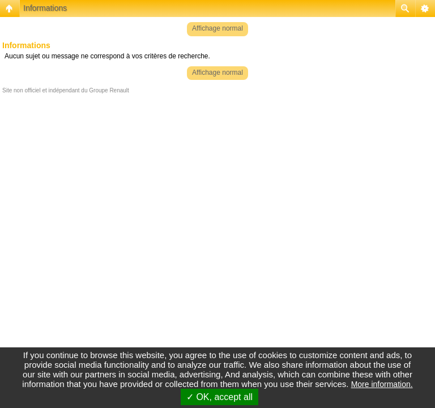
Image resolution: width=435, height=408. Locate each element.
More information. (382, 384)
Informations (45, 7)
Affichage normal (217, 28)
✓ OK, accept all (219, 397)
